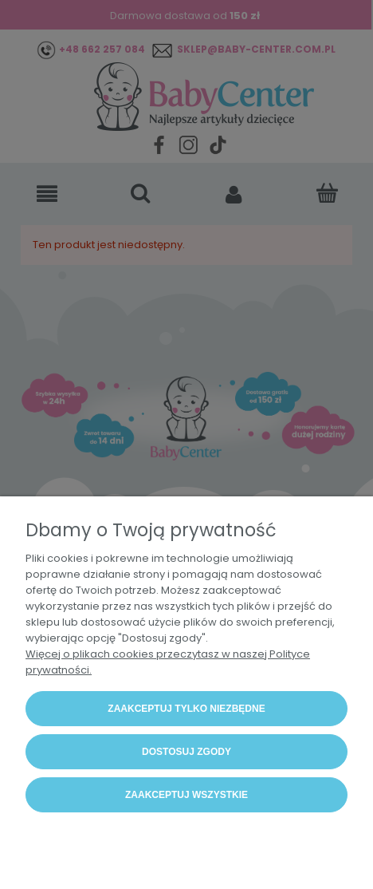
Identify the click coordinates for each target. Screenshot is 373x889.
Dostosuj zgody (186, 751)
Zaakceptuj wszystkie (186, 794)
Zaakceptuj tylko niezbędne (186, 708)
